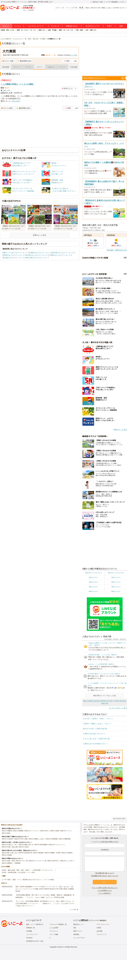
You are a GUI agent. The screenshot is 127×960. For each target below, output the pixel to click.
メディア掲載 (53, 934)
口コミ (39, 67)
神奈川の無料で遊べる (26, 844)
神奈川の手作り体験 (21, 839)
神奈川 (26, 30)
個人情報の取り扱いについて (104, 873)
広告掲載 (29, 931)
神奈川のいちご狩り (66, 861)
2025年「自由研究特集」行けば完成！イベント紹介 (18, 872)
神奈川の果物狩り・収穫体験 (11, 863)
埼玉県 (109, 701)
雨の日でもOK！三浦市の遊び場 (95, 729)
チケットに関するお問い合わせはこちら (105, 888)
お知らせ (51, 67)
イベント (17, 26)
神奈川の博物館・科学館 (52, 853)
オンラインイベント (36, 26)
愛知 (43, 30)
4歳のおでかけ (93, 582)
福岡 (94, 30)
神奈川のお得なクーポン (10, 844)
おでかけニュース (92, 26)
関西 (60, 30)
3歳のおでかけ (116, 577)
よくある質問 (53, 928)
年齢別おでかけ (72, 26)
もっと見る (73, 909)
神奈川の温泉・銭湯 (8, 861)
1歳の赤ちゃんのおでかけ (116, 573)
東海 (40, 30)
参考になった (67, 88)
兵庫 (71, 30)
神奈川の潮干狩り (53, 861)
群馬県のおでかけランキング (13, 255)
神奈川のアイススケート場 (37, 861)
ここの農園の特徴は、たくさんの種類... (18, 84)
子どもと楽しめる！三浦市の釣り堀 (96, 739)
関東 (18, 30)
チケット (17, 67)
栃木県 (96, 701)
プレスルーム (53, 931)
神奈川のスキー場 (22, 861)
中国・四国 (79, 30)
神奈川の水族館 (7, 855)
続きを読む (16, 101)
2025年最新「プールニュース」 (43, 870)
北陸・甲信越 (52, 30)
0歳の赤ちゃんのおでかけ (93, 573)
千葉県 (116, 701)
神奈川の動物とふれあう (37, 839)
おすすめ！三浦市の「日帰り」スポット (98, 719)
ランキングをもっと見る (118, 708)
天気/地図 (73, 67)
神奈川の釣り (44, 831)
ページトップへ (119, 818)
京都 (67, 30)
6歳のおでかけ (93, 587)
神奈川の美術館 (67, 853)
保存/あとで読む (97, 2)
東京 (22, 30)
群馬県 (103, 701)
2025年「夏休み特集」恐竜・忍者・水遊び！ (16, 870)
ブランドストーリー (103, 924)
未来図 (99, 928)
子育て (109, 26)
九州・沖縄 (89, 30)
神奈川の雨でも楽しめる (10, 853)
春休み (88, 8)
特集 (121, 26)
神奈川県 (104, 704)
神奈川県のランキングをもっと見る (104, 695)
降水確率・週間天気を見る (117, 250)
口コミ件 (73, 55)
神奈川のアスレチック (56, 844)
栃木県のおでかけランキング (63, 253)
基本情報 (5, 67)
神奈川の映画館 (38, 853)
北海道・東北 (5, 30)
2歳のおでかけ (93, 577)
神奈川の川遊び (24, 847)
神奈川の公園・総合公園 (10, 847)
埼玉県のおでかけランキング (36, 255)
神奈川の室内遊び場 (25, 853)
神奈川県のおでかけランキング (37, 258)
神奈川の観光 (6, 833)
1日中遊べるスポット (120, 8)
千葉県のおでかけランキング (59, 255)
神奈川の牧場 (54, 831)
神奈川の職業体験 (64, 839)
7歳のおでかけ (116, 587)
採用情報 (76, 934)
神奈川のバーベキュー (32, 831)
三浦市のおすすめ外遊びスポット (95, 744)
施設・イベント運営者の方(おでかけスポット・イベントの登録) (33, 879)
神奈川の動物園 (18, 831)
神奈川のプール (65, 831)
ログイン (123, 2)
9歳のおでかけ (116, 591)
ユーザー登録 (6, 879)
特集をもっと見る (120, 429)
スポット (6, 26)
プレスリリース (102, 934)
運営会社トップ (78, 924)
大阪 (64, 30)
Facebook (29, 938)
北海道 (12, 30)
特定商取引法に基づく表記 (34, 941)
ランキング (55, 26)
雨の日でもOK (95, 8)
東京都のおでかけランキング (13, 258)
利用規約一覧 (30, 928)
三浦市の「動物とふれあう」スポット (97, 724)
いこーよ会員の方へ (104, 893)
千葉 (30, 30)
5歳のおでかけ (116, 582)
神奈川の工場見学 (7, 839)
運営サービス (77, 931)
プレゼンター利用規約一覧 (58, 924)
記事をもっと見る (39, 235)
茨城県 (90, 701)
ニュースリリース (32, 934)
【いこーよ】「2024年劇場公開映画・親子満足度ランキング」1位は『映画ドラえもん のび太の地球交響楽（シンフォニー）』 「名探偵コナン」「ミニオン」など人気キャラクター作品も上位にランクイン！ (45, 903)
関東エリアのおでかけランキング (15, 253)
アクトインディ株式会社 (98, 920)
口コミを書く (8, 61)
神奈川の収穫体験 (52, 839)
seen (4, 90)
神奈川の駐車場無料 (41, 844)
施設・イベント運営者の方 (34, 924)
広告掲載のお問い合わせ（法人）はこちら (104, 876)
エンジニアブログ (79, 938)
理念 (74, 928)
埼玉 (34, 30)
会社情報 (99, 931)
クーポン (28, 67)
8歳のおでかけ (93, 591)
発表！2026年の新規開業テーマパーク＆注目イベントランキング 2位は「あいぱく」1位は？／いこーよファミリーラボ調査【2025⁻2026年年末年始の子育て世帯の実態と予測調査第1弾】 (45, 889)
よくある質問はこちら (105, 890)
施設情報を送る (25, 61)
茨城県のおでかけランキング (40, 253)
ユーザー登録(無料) (112, 2)
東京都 (122, 701)
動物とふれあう (107, 8)
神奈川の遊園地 (7, 831)
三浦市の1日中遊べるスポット (94, 734)
